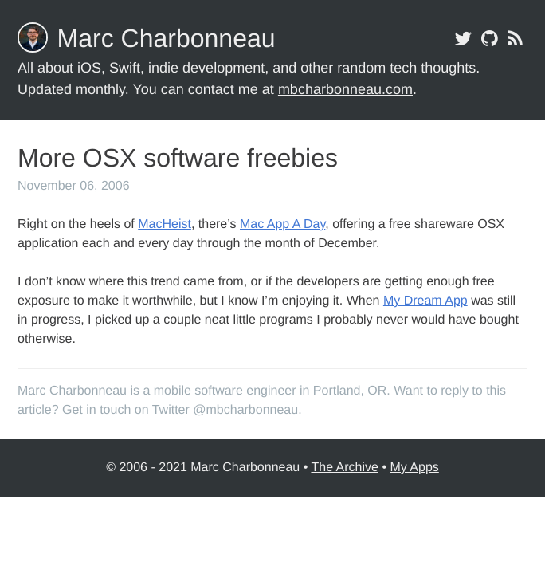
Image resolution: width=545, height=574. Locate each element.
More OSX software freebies (178, 158)
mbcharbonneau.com (345, 89)
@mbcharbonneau (245, 410)
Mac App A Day (282, 224)
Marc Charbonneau (166, 38)
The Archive (344, 467)
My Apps (414, 467)
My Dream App (425, 301)
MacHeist (164, 224)
